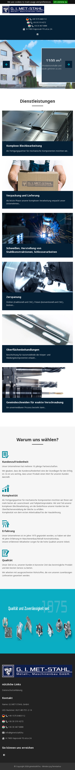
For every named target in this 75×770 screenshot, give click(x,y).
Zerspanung (13, 297)
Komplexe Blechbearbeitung (24, 145)
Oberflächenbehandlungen (22, 349)
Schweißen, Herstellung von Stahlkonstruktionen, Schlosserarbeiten (31, 249)
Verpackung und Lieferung (22, 195)
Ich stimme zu (60, 2)
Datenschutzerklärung (12, 690)
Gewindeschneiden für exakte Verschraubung (34, 402)
